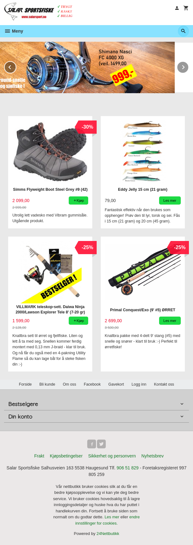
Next (188, 66)
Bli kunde (47, 384)
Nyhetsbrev (153, 455)
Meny (13, 31)
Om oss (69, 384)
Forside (25, 384)
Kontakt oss (164, 384)
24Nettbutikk (108, 533)
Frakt (39, 455)
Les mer (113, 517)
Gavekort (116, 384)
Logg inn (138, 384)
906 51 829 (128, 467)
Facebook (92, 384)
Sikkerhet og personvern (112, 455)
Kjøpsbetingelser (66, 455)
